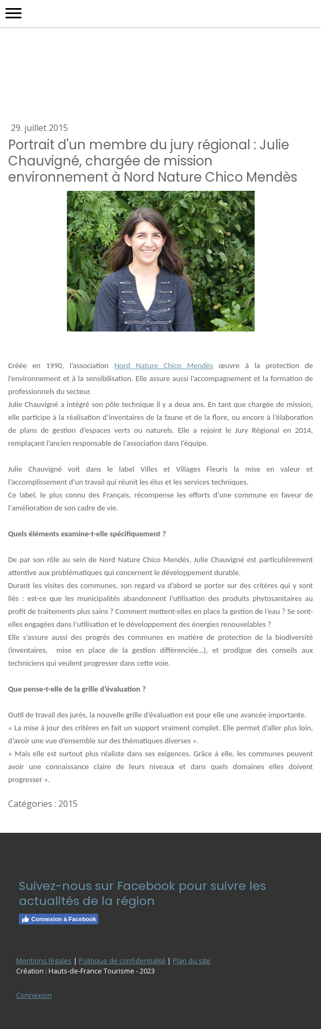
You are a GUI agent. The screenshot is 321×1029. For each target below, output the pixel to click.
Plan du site (191, 960)
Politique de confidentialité (122, 960)
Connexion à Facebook (58, 919)
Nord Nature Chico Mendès (163, 365)
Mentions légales (44, 960)
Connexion (34, 995)
